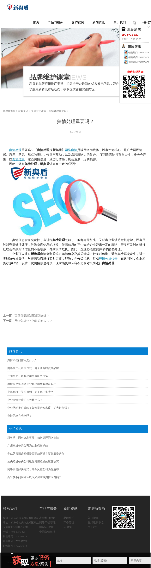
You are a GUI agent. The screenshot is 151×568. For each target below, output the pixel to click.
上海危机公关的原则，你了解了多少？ (30, 392)
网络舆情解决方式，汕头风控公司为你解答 (33, 469)
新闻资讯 (23, 111)
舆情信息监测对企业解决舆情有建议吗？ (31, 384)
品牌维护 (68, 517)
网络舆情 (71, 150)
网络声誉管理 (47, 522)
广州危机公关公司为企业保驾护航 (27, 445)
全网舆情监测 (47, 531)
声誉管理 (68, 522)
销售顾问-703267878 (136, 52)
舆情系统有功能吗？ (19, 415)
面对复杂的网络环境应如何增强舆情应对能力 (34, 477)
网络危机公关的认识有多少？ (33, 320)
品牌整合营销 (47, 517)
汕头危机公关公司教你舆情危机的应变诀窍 (33, 461)
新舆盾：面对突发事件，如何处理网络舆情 (33, 437)
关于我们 (93, 527)
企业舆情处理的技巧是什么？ (25, 399)
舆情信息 (18, 159)
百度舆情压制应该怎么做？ (32, 315)
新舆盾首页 (9, 111)
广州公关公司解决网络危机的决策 (27, 376)
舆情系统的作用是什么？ (22, 360)
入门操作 (93, 517)
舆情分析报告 (108, 258)
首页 (36, 22)
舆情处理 (15, 150)
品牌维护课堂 (38, 111)
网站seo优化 (46, 527)
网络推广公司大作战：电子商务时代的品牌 (33, 368)
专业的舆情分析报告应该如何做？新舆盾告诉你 (35, 453)
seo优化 (68, 527)
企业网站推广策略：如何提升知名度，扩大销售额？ (38, 407)
